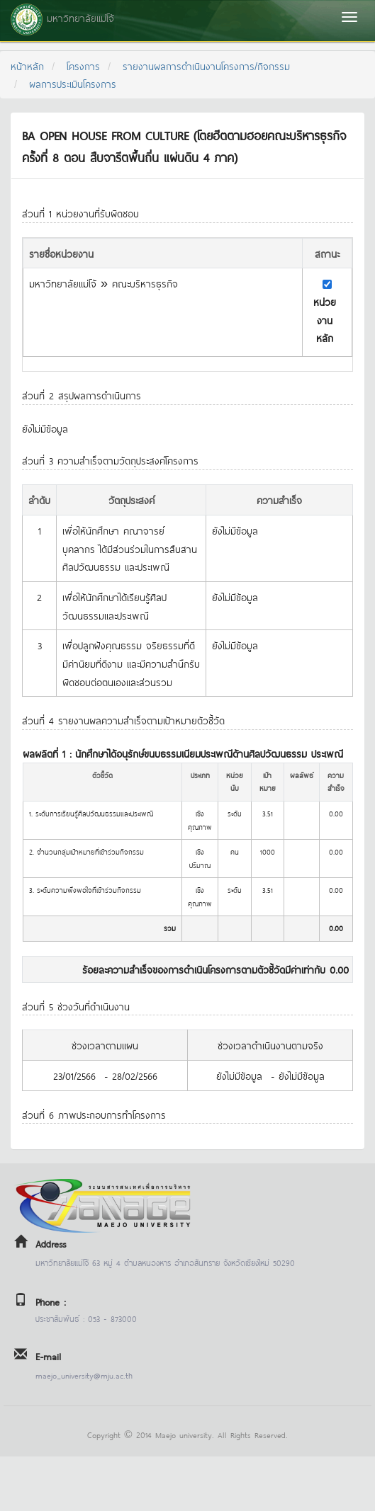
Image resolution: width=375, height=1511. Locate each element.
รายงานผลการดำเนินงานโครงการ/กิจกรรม (206, 65)
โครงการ (83, 65)
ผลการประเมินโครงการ (72, 83)
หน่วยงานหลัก (324, 319)
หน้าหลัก (27, 65)
